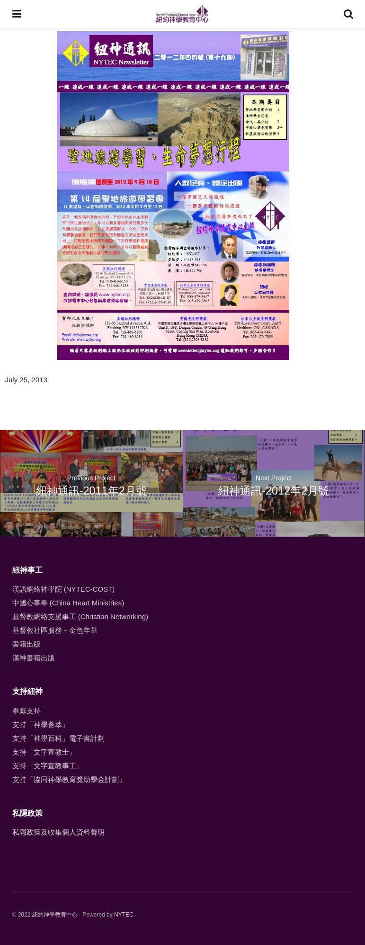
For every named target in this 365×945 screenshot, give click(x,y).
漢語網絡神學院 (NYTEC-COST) (63, 589)
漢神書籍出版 (33, 658)
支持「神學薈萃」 (40, 724)
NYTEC (124, 914)
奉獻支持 (26, 711)
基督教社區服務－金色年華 (55, 630)
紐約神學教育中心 (55, 914)
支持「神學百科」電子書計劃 (58, 738)
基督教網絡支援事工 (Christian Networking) (80, 616)
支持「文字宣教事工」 (47, 766)
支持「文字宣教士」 (44, 752)
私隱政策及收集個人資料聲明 (58, 832)
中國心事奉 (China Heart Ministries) (68, 603)
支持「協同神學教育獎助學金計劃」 (69, 779)
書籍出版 (26, 644)
